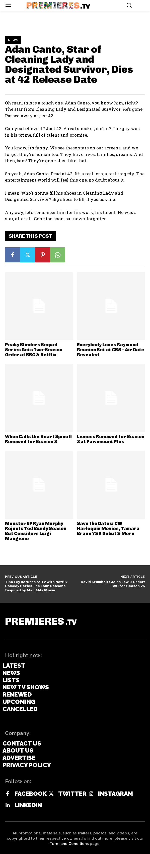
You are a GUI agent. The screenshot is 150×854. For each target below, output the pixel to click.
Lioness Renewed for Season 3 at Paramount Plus (110, 439)
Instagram (115, 793)
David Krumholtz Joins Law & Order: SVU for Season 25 (113, 584)
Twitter (72, 793)
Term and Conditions (69, 843)
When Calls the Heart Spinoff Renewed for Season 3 (38, 439)
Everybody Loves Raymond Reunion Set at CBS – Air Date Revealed (110, 350)
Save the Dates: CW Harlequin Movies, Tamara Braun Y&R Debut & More (108, 528)
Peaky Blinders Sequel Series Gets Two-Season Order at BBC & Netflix (33, 350)
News (13, 40)
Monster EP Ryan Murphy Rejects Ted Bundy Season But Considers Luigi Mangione (35, 531)
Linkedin (28, 805)
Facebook (31, 793)
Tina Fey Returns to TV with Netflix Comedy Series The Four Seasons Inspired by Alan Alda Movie (36, 586)
